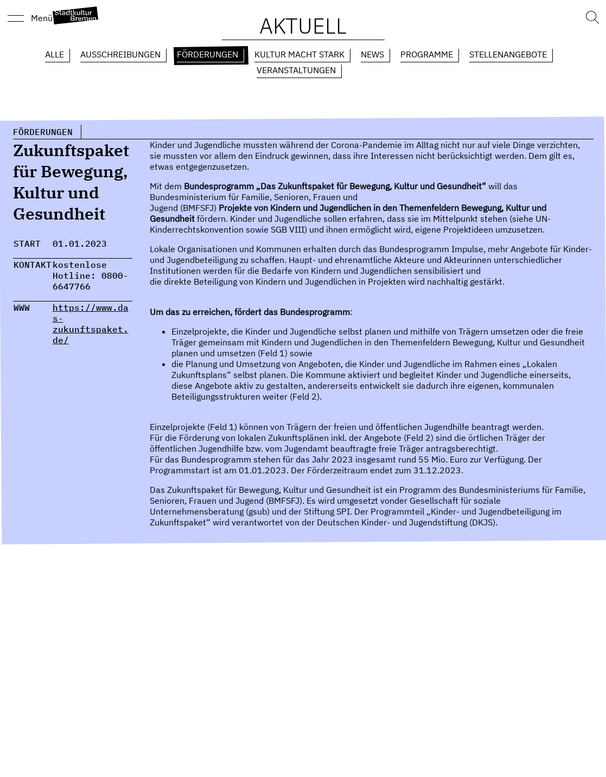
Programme (426, 54)
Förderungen (207, 54)
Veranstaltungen (296, 70)
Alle (54, 54)
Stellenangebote (508, 54)
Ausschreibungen (120, 54)
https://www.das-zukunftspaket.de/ (91, 323)
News (372, 54)
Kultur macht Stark (299, 54)
